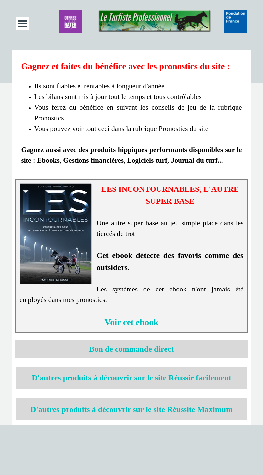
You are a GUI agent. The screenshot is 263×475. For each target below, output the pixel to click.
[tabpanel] (131, 113)
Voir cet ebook (132, 322)
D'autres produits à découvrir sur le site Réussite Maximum (131, 409)
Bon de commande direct (131, 349)
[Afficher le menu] (22, 23)
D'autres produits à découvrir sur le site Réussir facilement (131, 377)
